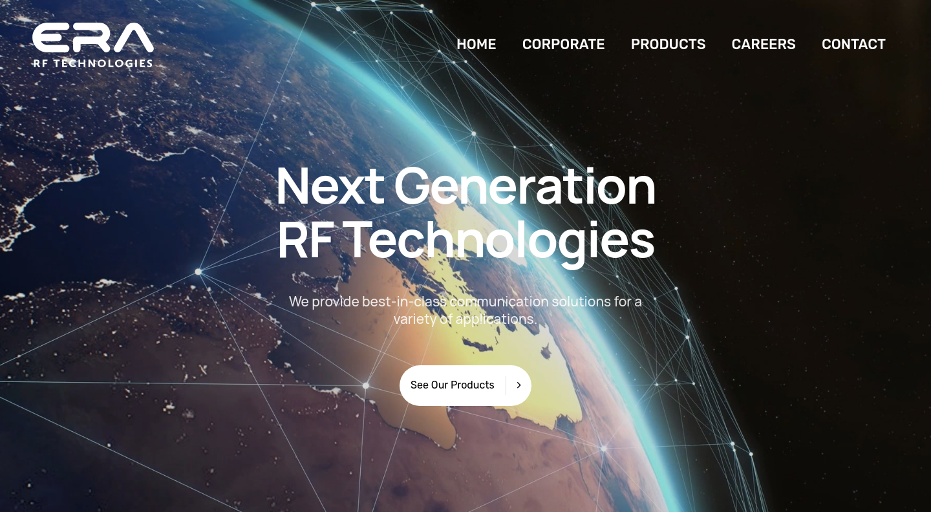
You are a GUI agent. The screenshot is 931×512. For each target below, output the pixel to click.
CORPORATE (563, 44)
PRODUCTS (668, 44)
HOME (476, 44)
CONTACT (854, 44)
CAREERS (764, 44)
